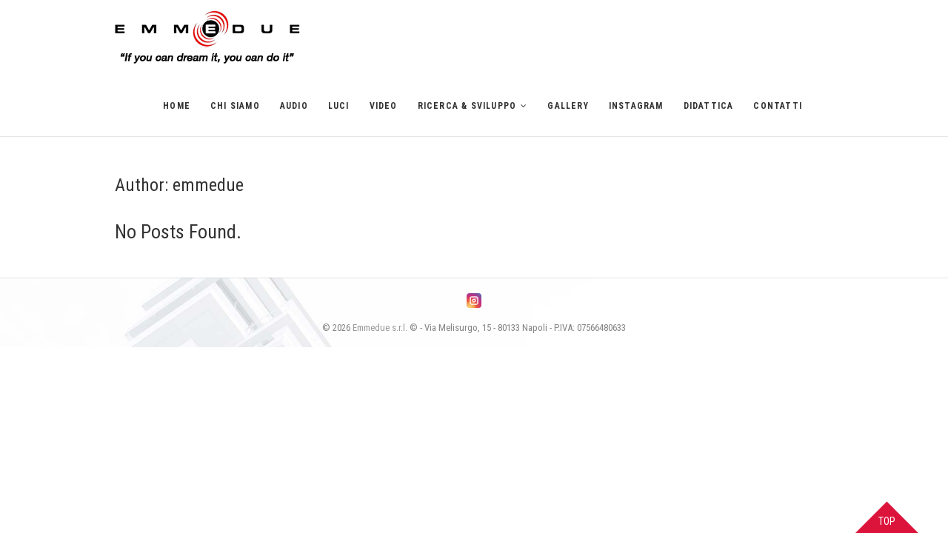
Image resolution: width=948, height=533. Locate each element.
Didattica (709, 106)
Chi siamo (235, 106)
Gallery (567, 106)
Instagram (636, 106)
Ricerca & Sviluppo (467, 106)
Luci (339, 106)
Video (384, 106)
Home (176, 106)
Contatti (777, 106)
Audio (294, 106)
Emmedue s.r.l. (380, 327)
